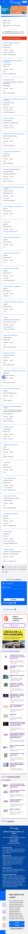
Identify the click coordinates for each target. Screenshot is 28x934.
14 (10, 569)
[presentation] (11, 592)
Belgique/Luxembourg (7, 863)
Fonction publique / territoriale (15, 850)
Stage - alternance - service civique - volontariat (14, 837)
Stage (4, 853)
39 (6, 572)
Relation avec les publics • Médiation (14, 885)
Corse (17, 858)
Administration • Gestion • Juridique (9, 875)
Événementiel (16, 870)
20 (25, 569)
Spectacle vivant (14, 872)
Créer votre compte (9, 603)
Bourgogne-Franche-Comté (19, 857)
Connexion (13, 599)
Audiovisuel (17, 869)
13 (8, 569)
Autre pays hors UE (7, 865)
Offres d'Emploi (14, 836)
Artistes (16, 877)
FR (24, 1)
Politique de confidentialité (14, 843)
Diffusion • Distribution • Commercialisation (16, 881)
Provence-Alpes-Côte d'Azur (9, 862)
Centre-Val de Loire (11, 858)
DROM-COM (18, 862)
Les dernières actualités (10, 651)
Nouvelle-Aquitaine (7, 861)
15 (13, 569)
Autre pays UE (20, 863)
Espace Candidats (14, 840)
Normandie (20, 859)
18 (20, 569)
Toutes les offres (7, 20)
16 (15, 569)
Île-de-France (14, 859)
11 (3, 569)
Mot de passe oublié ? (10, 609)
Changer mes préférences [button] (17, 928)
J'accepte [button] (17, 922)
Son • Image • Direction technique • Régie (13, 886)
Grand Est (22, 858)
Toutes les (11, 776)
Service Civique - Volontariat (18, 851)
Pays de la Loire (19, 861)
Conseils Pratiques (14, 839)
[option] (14, 799)
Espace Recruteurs (14, 841)
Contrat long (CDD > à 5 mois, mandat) (13, 849)
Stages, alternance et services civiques (12, 25)
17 (18, 569)
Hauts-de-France (6, 859)
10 (25, 567)
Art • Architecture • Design (8, 869)
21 (3, 572)
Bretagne (5, 858)
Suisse (14, 863)
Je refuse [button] (17, 925)
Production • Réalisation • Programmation (12, 883)
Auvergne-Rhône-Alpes (7, 857)
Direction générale (7, 882)
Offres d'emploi (7, 22)
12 (5, 569)
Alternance (8, 853)
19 (23, 569)
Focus (6, 780)
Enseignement (14, 882)
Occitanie (14, 861)
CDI (3, 849)
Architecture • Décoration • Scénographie (13, 876)
